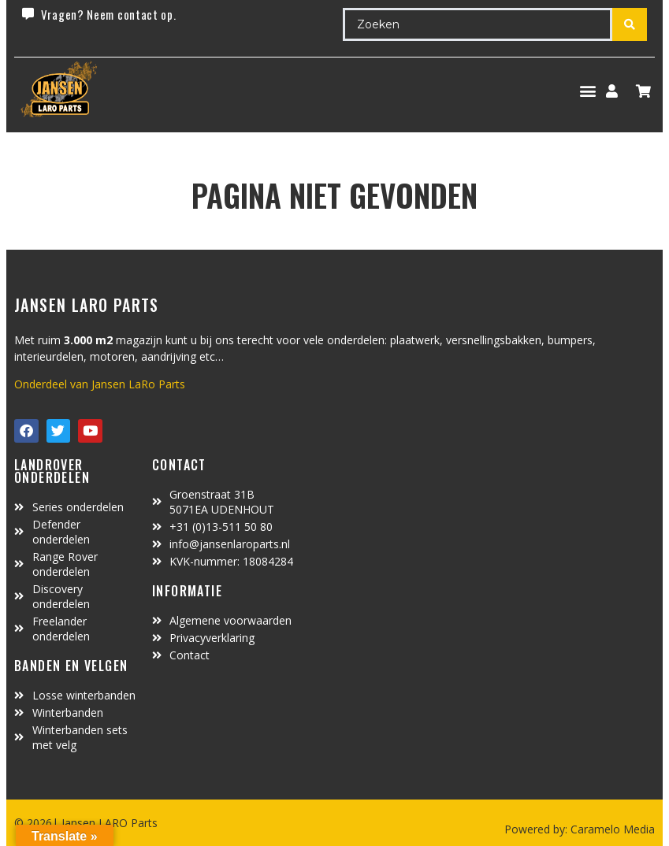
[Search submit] (629, 24)
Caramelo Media (611, 829)
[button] (587, 91)
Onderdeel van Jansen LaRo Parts (99, 384)
